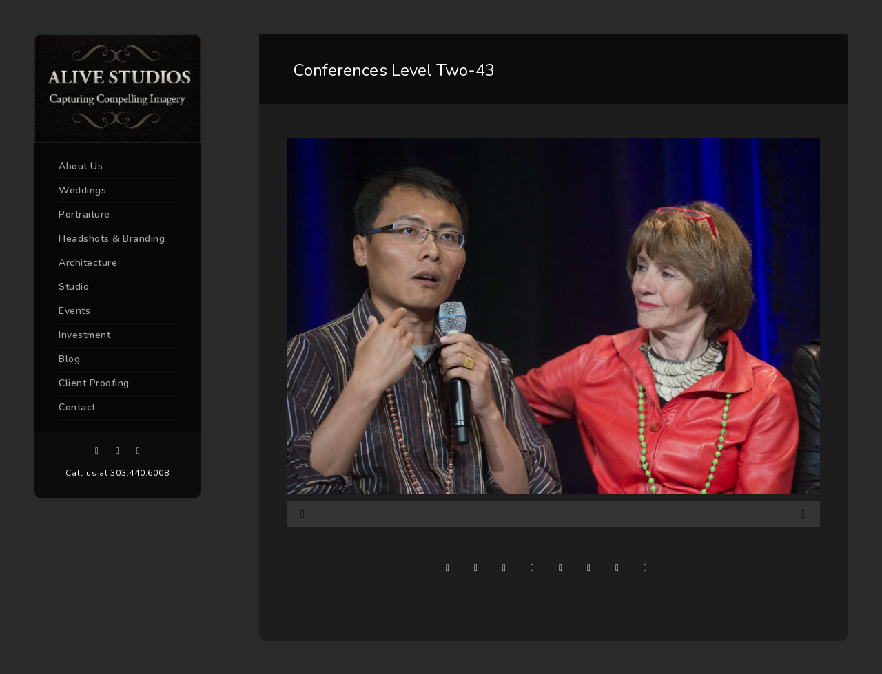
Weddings (82, 190)
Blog (69, 359)
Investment (84, 334)
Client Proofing (94, 383)
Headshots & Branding (112, 238)
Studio (74, 286)
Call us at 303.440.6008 (117, 472)
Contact (77, 407)
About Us (81, 166)
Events (74, 310)
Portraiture (84, 214)
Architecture (88, 262)
